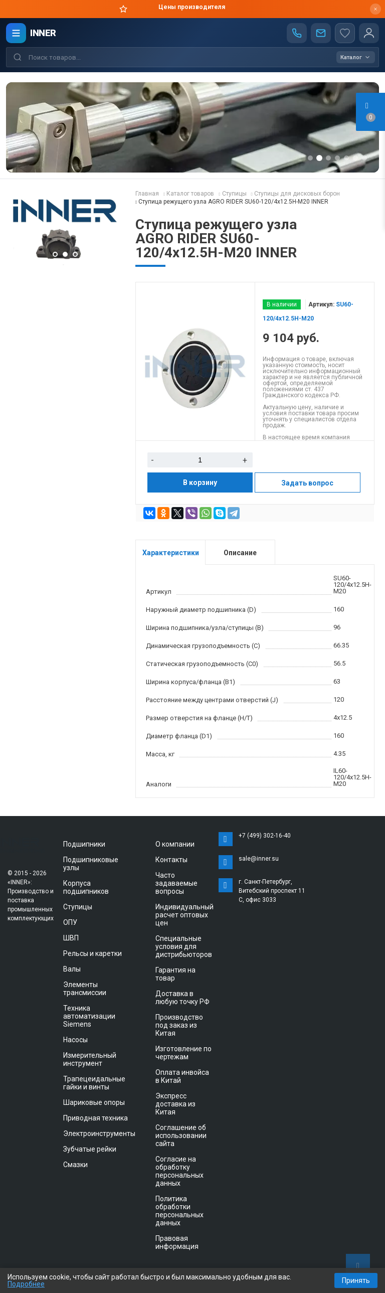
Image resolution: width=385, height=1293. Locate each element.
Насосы (75, 1040)
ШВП (71, 938)
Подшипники (84, 844)
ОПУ (70, 922)
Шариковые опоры (94, 1102)
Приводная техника (95, 1118)
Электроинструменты (99, 1133)
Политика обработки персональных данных (179, 1211)
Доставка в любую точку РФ (182, 998)
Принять (356, 1280)
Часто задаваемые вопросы (176, 883)
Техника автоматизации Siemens (89, 1016)
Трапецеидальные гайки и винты (94, 1083)
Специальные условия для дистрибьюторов (183, 946)
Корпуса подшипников (86, 887)
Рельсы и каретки (92, 953)
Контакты (171, 860)
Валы (72, 969)
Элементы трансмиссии (84, 989)
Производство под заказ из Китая (179, 1025)
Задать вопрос (307, 483)
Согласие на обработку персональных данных (179, 1171)
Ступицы (77, 907)
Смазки (75, 1165)
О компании (175, 844)
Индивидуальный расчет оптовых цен (184, 915)
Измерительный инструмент (89, 1059)
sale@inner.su (259, 858)
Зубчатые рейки (89, 1149)
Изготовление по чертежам (183, 1053)
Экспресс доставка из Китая (175, 1104)
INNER (43, 33)
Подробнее (26, 1284)
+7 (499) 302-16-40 (265, 835)
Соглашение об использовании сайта (181, 1135)
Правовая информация (177, 1242)
